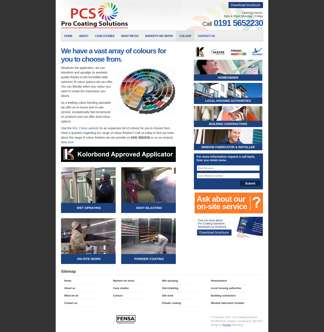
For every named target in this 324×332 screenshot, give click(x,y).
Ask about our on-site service (222, 203)
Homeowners (219, 280)
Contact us (70, 303)
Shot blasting (170, 288)
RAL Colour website (85, 128)
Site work (167, 295)
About (83, 36)
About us (69, 288)
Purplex (227, 324)
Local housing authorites (226, 288)
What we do (71, 295)
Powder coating (171, 303)
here (71, 142)
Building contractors (223, 295)
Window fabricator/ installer (227, 303)
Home (68, 36)
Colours (118, 295)
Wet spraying (170, 280)
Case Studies (104, 36)
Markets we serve (123, 280)
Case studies (121, 288)
